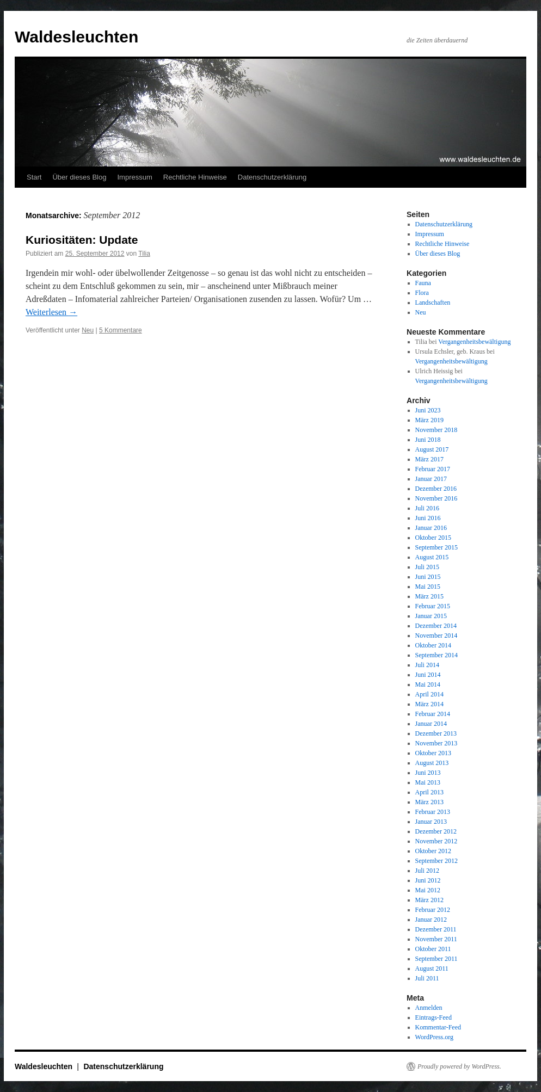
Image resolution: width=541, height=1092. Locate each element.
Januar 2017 (431, 479)
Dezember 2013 (436, 733)
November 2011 (436, 939)
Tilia (144, 253)
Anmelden (428, 1007)
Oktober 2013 (433, 753)
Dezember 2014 (436, 626)
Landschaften (433, 302)
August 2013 (432, 763)
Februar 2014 (432, 714)
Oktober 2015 (433, 537)
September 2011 (436, 959)
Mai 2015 (427, 586)
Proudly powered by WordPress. (459, 1066)
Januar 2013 (431, 821)
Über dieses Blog (79, 177)
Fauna (423, 283)
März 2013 (429, 802)
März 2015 (429, 596)
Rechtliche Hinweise (195, 177)
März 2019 (429, 420)
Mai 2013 (427, 782)
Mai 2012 (427, 890)
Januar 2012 (431, 919)
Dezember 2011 (436, 929)
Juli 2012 (427, 870)
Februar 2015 (432, 606)
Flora (422, 293)
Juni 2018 (428, 439)
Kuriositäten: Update (82, 239)
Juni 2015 (428, 577)
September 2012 (436, 861)
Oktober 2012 (433, 851)
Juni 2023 (428, 410)
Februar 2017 (432, 469)
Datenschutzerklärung (272, 177)
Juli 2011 (427, 978)
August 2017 (432, 449)
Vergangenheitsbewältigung (474, 342)
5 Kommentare (120, 330)
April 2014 (429, 694)
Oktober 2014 (433, 645)
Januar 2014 (431, 723)
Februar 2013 (432, 812)
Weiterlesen (51, 312)
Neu (88, 330)
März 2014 (429, 704)
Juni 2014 (428, 674)
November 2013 (436, 743)
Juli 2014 (427, 665)
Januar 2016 (431, 528)
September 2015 (436, 547)
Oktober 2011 (433, 949)
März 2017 (429, 459)
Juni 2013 (428, 772)
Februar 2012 (432, 910)
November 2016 (436, 498)
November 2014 (436, 635)
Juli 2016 (427, 508)
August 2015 (432, 557)
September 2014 (436, 655)
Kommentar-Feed (438, 1027)
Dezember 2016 (436, 488)
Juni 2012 (428, 880)
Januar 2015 (431, 616)
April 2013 (429, 792)
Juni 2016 (428, 518)
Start (34, 177)
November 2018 (436, 430)
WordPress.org (434, 1037)
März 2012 (429, 900)
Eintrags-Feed (433, 1017)
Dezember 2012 (436, 831)
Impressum (134, 177)
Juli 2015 (427, 567)
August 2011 (431, 968)
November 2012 (436, 841)
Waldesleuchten (76, 37)
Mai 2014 (427, 684)
